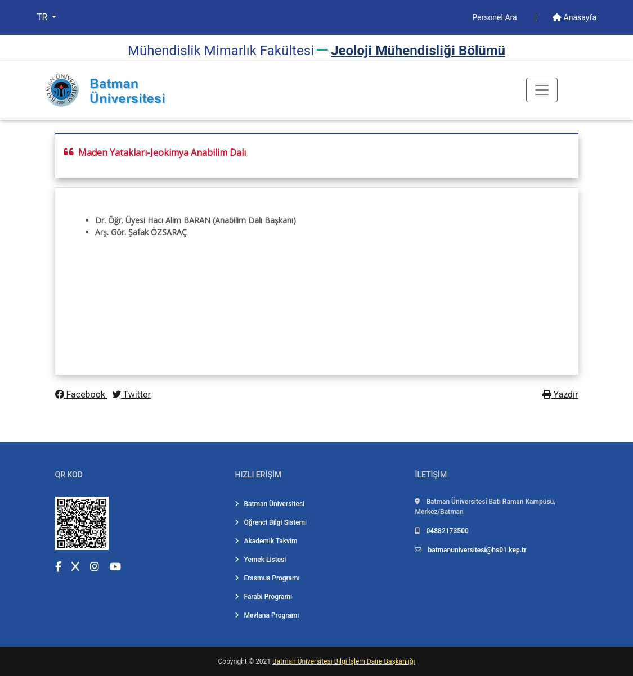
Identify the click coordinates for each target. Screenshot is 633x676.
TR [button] (43, 17)
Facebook (81, 394)
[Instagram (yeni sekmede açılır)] (94, 566)
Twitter (131, 394)
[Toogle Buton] (542, 90)
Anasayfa (574, 17)
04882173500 (447, 531)
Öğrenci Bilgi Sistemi (271, 522)
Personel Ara (495, 17)
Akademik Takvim (266, 541)
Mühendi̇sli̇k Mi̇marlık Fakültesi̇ (221, 50)
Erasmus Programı (267, 578)
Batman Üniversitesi (269, 504)
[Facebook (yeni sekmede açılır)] (58, 566)
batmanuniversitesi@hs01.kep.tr (477, 550)
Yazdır (560, 394)
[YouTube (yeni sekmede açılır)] (115, 566)
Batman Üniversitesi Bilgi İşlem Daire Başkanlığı (343, 661)
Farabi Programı (263, 597)
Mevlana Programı (267, 615)
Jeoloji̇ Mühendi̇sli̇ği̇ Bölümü (418, 50)
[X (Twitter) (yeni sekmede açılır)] (75, 566)
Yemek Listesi (260, 560)
